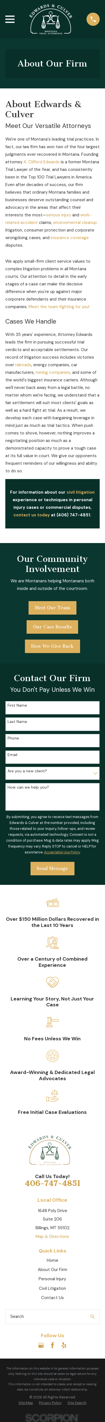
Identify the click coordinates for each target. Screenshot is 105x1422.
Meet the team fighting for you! (59, 307)
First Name (17, 705)
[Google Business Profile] (41, 1345)
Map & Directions (52, 1236)
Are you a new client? (27, 771)
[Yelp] (64, 1345)
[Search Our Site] (92, 1317)
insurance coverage (70, 238)
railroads (23, 365)
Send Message (52, 868)
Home (52, 1260)
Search (17, 1316)
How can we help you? (28, 787)
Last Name (17, 721)
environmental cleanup (75, 222)
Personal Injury (52, 1279)
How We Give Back (52, 646)
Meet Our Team (52, 607)
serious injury (58, 215)
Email (12, 754)
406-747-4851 (52, 1183)
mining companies (53, 372)
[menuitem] (25, 1403)
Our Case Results (52, 626)
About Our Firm (52, 1269)
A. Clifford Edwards (42, 162)
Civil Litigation (52, 1288)
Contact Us (52, 1297)
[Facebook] (52, 1345)
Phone (13, 738)
